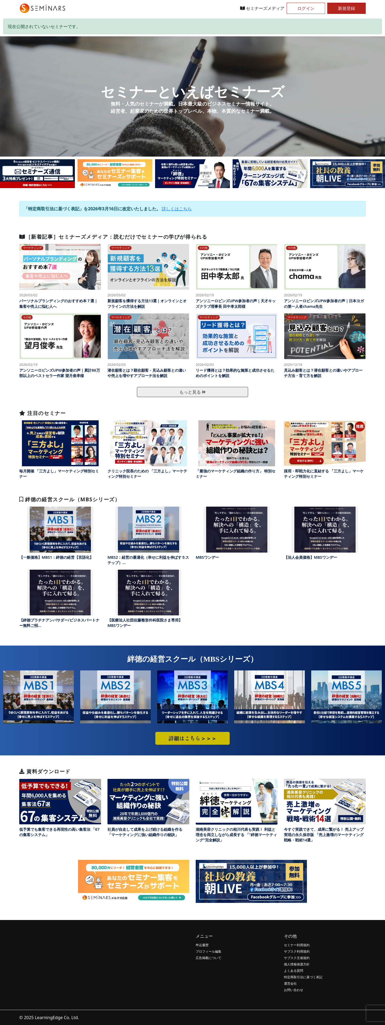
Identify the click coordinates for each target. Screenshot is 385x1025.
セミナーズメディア (262, 8)
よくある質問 (293, 970)
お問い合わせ (293, 990)
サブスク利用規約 (297, 951)
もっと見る (192, 392)
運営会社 (290, 983)
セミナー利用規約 (297, 945)
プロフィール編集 (208, 951)
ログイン (305, 8)
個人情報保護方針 (297, 964)
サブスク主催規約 (297, 958)
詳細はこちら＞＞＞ (192, 738)
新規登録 (346, 8)
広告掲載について (208, 958)
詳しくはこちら (177, 209)
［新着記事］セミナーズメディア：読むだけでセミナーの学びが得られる (113, 236)
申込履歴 (202, 945)
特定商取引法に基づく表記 (303, 977)
